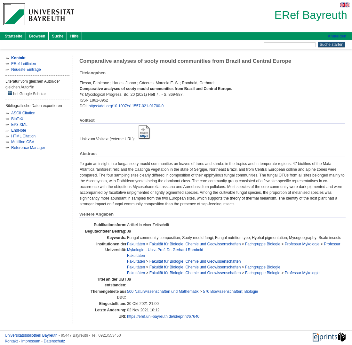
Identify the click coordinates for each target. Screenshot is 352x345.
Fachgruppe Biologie (262, 244)
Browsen (37, 36)
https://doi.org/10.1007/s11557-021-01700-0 (126, 106)
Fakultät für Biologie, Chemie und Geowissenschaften (195, 244)
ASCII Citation (23, 113)
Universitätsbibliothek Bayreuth (32, 335)
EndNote (18, 130)
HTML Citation (23, 136)
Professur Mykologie (302, 244)
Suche (57, 36)
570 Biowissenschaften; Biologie (230, 291)
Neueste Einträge (26, 69)
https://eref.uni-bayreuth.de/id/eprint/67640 (163, 316)
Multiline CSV (22, 142)
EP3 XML (19, 124)
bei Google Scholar (27, 93)
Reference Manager (28, 147)
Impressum (31, 341)
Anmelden (337, 36)
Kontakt (12, 341)
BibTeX (17, 119)
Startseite (13, 36)
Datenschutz (54, 341)
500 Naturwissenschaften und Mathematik (162, 291)
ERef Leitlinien (23, 64)
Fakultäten (136, 244)
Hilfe (74, 36)
